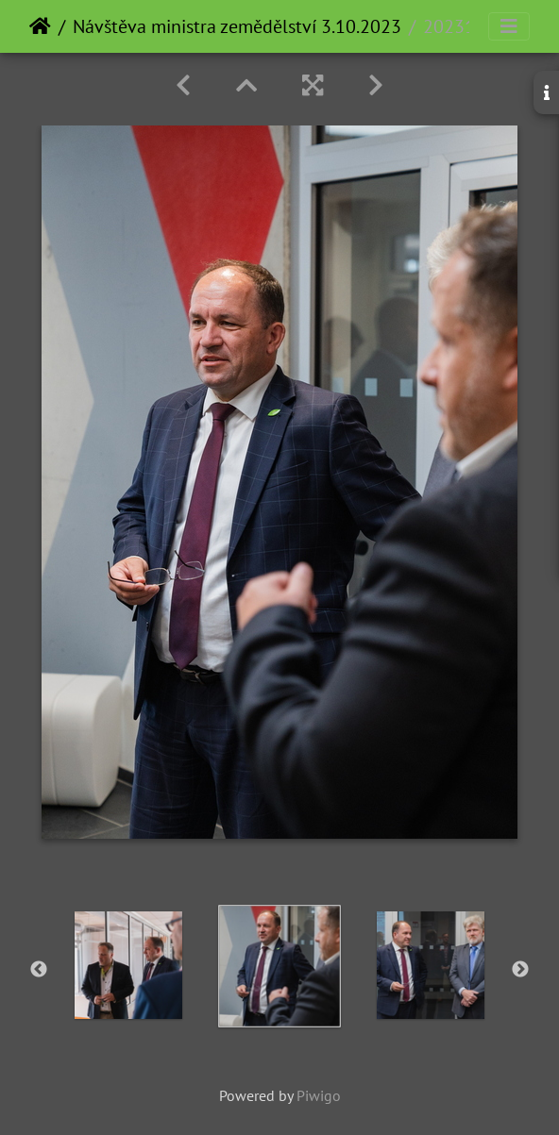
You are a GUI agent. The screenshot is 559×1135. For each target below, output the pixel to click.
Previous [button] (38, 969)
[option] (128, 965)
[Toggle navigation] (509, 26)
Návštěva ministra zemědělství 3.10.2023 (237, 26)
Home (40, 26)
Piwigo (318, 1095)
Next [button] (520, 969)
